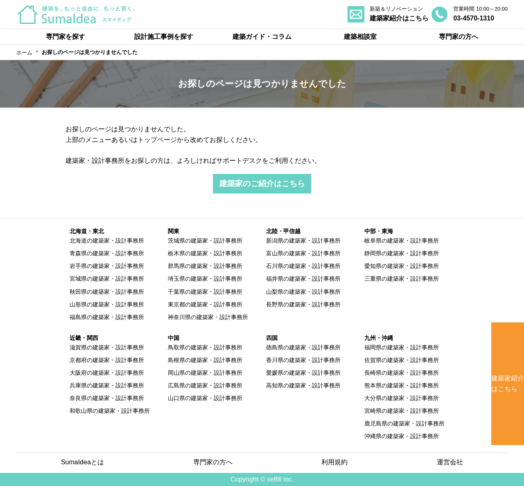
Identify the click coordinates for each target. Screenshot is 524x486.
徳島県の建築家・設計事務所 (303, 347)
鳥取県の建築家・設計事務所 (205, 347)
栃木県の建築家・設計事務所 (205, 253)
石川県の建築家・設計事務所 (303, 266)
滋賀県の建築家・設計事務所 (107, 347)
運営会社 (450, 462)
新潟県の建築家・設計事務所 (303, 240)
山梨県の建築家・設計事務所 (303, 291)
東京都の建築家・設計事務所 (205, 304)
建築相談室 (360, 36)
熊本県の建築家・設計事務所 (401, 385)
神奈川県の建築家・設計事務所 (208, 317)
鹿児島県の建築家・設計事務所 (404, 423)
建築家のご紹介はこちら (262, 183)
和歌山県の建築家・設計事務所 (110, 410)
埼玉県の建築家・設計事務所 (205, 278)
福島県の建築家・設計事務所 (107, 317)
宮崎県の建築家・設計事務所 (401, 410)
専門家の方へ (458, 36)
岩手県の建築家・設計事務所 (107, 266)
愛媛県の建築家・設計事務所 (303, 372)
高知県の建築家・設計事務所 (303, 385)
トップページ (157, 139)
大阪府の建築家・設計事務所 (107, 372)
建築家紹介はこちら (507, 383)
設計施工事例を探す (163, 36)
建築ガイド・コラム (262, 36)
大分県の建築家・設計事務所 (401, 398)
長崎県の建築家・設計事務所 (401, 372)
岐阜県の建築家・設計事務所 (401, 240)
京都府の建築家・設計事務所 (107, 360)
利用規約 (334, 462)
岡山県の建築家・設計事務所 (205, 372)
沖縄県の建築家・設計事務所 (401, 436)
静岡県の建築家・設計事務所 (401, 253)
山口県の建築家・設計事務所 (205, 398)
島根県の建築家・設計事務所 (205, 360)
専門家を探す (65, 36)
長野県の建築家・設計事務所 (303, 304)
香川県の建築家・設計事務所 (303, 360)
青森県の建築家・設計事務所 (107, 253)
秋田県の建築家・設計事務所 (107, 291)
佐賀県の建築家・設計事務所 (401, 360)
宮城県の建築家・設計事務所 (107, 278)
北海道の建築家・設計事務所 (107, 240)
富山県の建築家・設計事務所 (303, 253)
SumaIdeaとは (82, 462)
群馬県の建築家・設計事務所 (205, 266)
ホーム (24, 53)
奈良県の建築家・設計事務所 (107, 398)
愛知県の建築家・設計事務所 (401, 266)
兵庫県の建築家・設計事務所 (107, 385)
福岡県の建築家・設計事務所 (401, 347)
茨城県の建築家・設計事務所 (205, 240)
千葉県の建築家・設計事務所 (205, 291)
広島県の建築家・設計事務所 (205, 385)
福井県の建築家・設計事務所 (303, 278)
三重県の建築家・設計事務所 (401, 278)
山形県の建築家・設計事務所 (107, 304)
